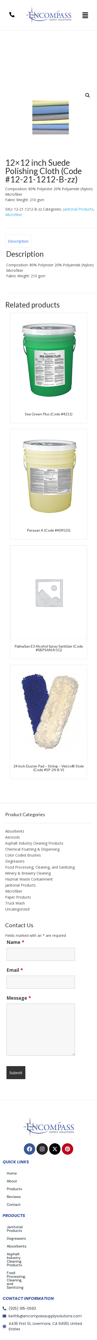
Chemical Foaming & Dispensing (32, 849)
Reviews (14, 1196)
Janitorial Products (49, 49)
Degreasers (15, 861)
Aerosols (12, 837)
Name (15, 942)
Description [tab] (18, 241)
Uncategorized (17, 909)
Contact (14, 1204)
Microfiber (13, 214)
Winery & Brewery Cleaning (28, 873)
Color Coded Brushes (23, 855)
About (12, 1181)
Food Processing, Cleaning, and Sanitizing (40, 867)
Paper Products (18, 897)
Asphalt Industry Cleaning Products (34, 843)
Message (18, 998)
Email (14, 970)
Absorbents (14, 831)
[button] (85, 15)
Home (16, 49)
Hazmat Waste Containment (29, 879)
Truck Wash (15, 903)
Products (14, 1189)
